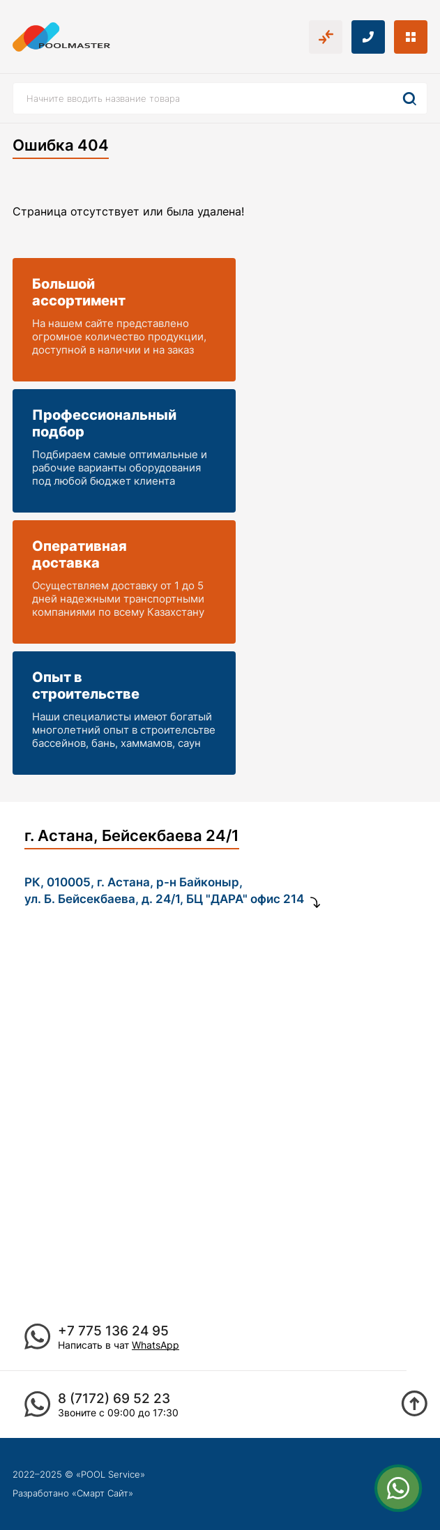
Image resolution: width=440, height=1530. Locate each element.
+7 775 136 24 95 (113, 1331)
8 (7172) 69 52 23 (114, 1399)
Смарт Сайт (102, 1493)
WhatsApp (155, 1345)
